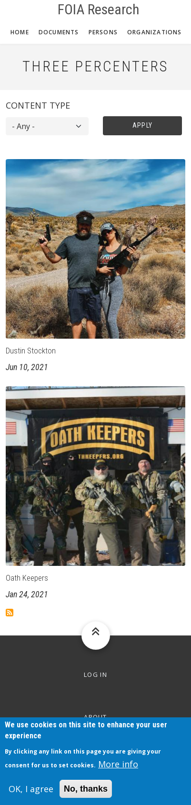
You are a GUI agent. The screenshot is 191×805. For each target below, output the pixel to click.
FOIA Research (99, 9)
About (95, 717)
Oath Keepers (27, 578)
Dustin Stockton (31, 350)
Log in (95, 674)
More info (118, 769)
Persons (103, 32)
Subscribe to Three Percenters (9, 612)
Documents (59, 32)
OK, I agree (31, 794)
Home (19, 32)
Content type (38, 105)
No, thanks (86, 794)
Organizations (154, 32)
